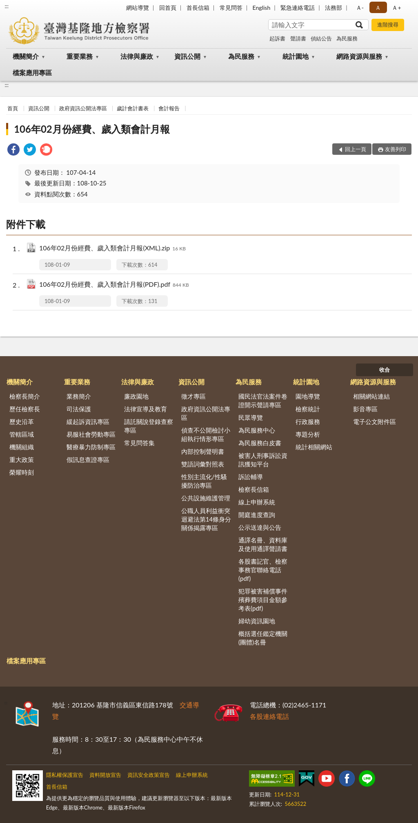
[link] (13, 150)
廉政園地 (136, 396)
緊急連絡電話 (297, 7)
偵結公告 (321, 38)
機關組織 (21, 447)
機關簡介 (26, 56)
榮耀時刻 (21, 472)
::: (6, 6)
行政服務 (308, 421)
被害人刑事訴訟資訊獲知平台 (262, 460)
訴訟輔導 (250, 476)
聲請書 (298, 38)
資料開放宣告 (105, 775)
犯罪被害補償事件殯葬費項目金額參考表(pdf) (262, 599)
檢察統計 (308, 409)
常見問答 (231, 7)
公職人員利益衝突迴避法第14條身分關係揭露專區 (206, 519)
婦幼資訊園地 (256, 620)
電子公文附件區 (374, 421)
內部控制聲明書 (202, 451)
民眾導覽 (250, 417)
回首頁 (167, 7)
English (262, 7)
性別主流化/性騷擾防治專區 (204, 481)
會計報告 (169, 108)
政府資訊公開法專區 (83, 108)
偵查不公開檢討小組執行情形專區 (205, 434)
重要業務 (80, 56)
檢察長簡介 (24, 396)
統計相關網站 (314, 447)
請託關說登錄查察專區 (148, 426)
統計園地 (295, 56)
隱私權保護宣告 (64, 775)
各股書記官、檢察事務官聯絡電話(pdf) (262, 570)
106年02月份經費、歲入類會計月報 (92, 129)
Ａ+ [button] (396, 7)
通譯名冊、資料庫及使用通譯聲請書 (262, 544)
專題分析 (308, 434)
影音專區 (365, 409)
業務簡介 (79, 396)
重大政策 (21, 459)
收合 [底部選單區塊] (384, 369)
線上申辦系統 (256, 502)
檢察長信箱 (253, 489)
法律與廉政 (136, 56)
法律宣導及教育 (145, 409)
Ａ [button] (378, 7)
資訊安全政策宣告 (148, 775)
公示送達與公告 (259, 527)
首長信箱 (198, 7)
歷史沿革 (21, 421)
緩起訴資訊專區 (88, 421)
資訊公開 (187, 56)
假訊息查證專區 (88, 459)
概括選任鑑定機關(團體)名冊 (262, 638)
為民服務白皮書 (259, 442)
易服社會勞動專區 (91, 434)
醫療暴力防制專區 (91, 447)
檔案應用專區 (32, 72)
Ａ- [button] (360, 7)
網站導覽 (137, 7)
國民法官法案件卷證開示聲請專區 (262, 400)
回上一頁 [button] (355, 149)
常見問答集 (139, 442)
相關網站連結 (371, 396)
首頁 (12, 108)
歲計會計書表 (133, 108)
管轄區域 (21, 434)
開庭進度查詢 (256, 514)
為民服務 (347, 38)
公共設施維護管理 (205, 498)
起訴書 (277, 38)
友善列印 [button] (395, 149)
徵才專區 (193, 396)
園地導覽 (308, 396)
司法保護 (79, 409)
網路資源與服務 (359, 56)
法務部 (333, 7)
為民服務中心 (256, 430)
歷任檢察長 (24, 409)
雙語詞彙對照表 (202, 464)
